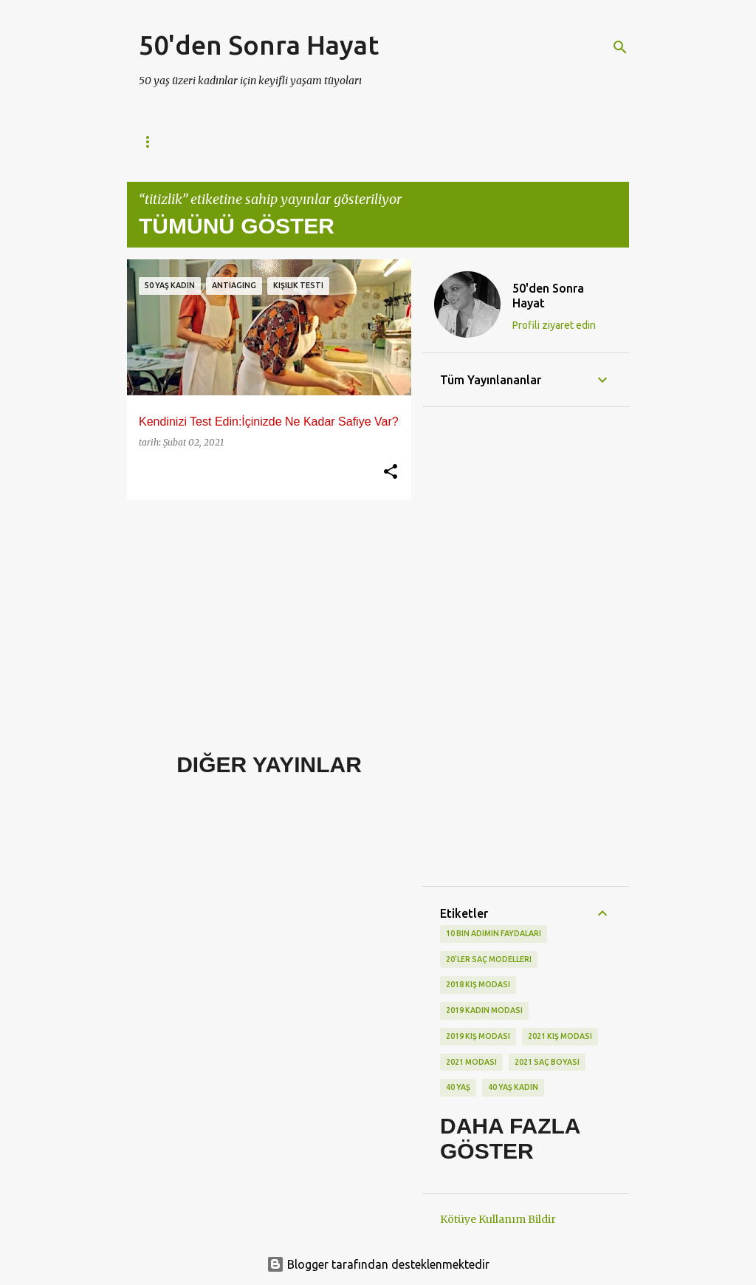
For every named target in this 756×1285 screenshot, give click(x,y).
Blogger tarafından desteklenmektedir (378, 1264)
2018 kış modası (478, 984)
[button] (390, 472)
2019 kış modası (478, 1036)
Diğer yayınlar (269, 764)
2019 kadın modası (484, 1010)
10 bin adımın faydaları (493, 933)
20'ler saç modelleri (489, 959)
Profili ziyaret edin (554, 325)
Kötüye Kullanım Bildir (498, 1219)
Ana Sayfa (164, 141)
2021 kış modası (560, 1036)
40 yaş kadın (513, 1087)
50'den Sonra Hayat (259, 45)
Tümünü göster (236, 226)
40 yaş (458, 1087)
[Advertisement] (263, 614)
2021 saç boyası (547, 1061)
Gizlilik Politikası (267, 141)
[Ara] (620, 47)
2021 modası (471, 1061)
